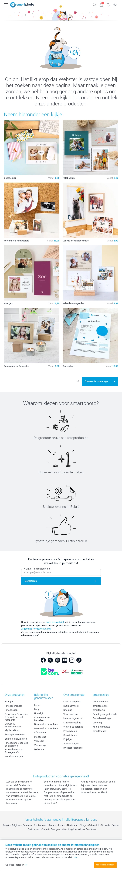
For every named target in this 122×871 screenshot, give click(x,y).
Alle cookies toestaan (105, 865)
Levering (97, 722)
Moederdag (40, 736)
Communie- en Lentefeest (42, 719)
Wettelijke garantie (73, 726)
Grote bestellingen (102, 718)
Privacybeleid (70, 731)
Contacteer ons (101, 701)
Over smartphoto (72, 701)
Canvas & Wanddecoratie (13, 725)
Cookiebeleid (70, 735)
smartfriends (99, 731)
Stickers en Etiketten (16, 738)
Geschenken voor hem (46, 728)
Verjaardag (40, 745)
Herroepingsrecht (72, 718)
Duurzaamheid (70, 705)
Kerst (37, 705)
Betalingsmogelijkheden (105, 714)
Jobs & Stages (71, 743)
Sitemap (67, 710)
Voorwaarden (70, 714)
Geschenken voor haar (46, 724)
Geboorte (39, 749)
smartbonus (99, 710)
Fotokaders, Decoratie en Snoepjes (16, 744)
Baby (36, 709)
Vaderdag (39, 741)
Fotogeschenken (13, 705)
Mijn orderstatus (101, 726)
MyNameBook (12, 730)
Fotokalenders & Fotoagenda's (13, 751)
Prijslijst (67, 739)
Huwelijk (38, 713)
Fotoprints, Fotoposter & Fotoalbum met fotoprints (17, 717)
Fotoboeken (11, 710)
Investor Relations (73, 747)
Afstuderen (40, 732)
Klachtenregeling (72, 722)
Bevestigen (31, 581)
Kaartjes (9, 701)
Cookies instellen (16, 864)
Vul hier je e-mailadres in (37, 568)
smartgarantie (100, 705)
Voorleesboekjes (14, 756)
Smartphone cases (15, 734)
